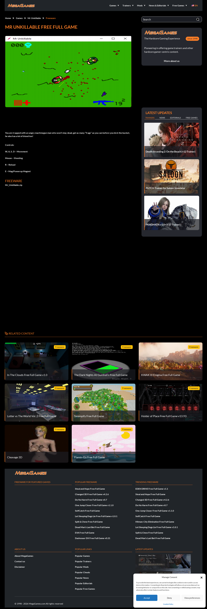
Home (8, 18)
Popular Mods (82, 566)
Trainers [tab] (149, 118)
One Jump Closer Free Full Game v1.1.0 (94, 505)
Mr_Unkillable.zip (13, 185)
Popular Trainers (83, 561)
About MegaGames (24, 556)
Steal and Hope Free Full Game (90, 488)
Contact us (20, 561)
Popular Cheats (82, 572)
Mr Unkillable (34, 18)
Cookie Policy (168, 604)
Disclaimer (20, 566)
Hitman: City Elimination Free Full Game (154, 521)
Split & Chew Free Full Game (89, 521)
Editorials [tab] (175, 118)
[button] (201, 577)
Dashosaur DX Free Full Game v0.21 (92, 538)
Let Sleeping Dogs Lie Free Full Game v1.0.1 (96, 516)
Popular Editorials (83, 583)
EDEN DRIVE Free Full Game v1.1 (151, 488)
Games (19, 18)
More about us (172, 60)
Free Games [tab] (191, 118)
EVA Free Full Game (84, 532)
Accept (147, 598)
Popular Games (82, 556)
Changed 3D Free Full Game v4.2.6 (92, 494)
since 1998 (192, 38)
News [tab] (162, 118)
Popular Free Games (85, 588)
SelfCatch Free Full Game (87, 510)
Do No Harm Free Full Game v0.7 (91, 499)
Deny (169, 598)
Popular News (82, 577)
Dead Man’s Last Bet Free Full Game (92, 527)
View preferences (192, 598)
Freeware (51, 18)
